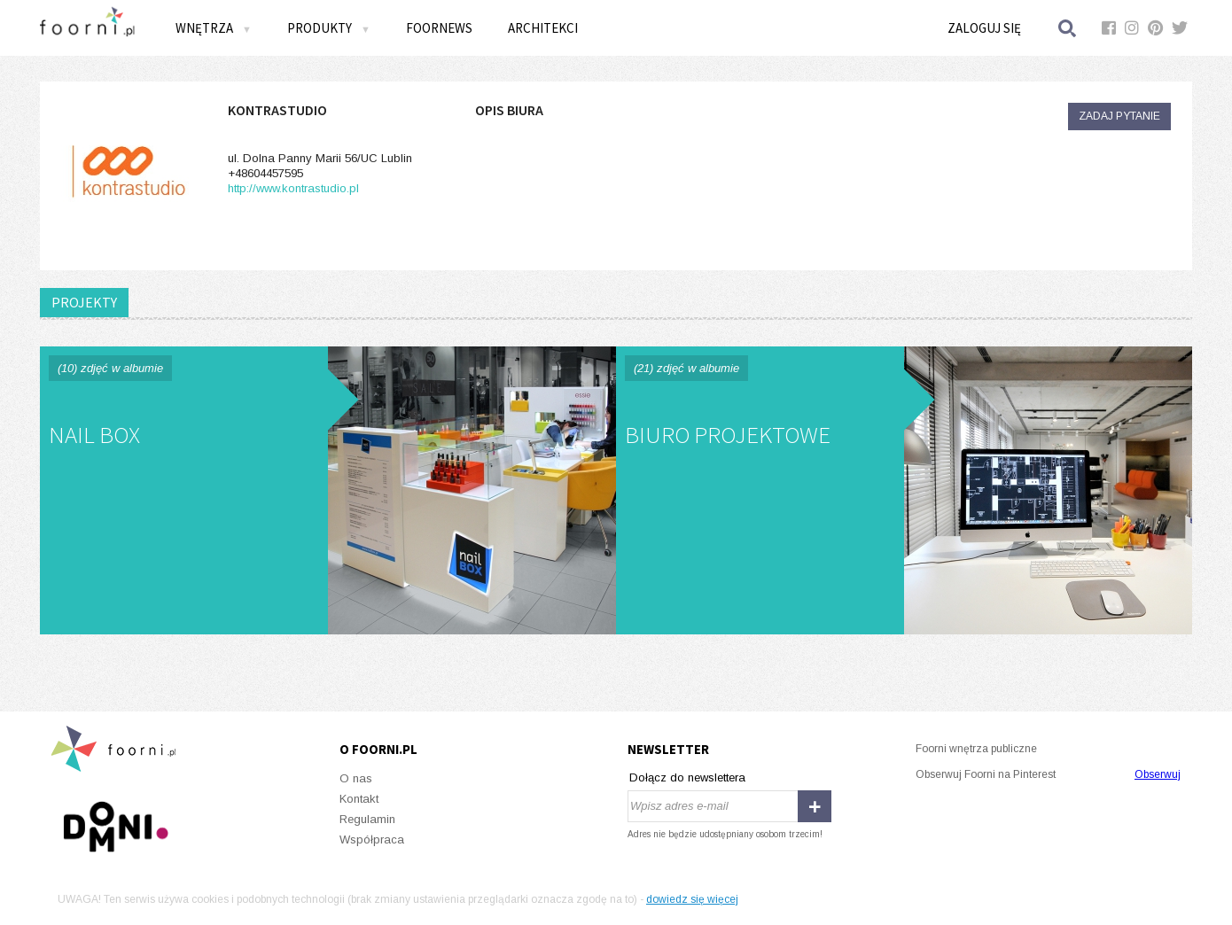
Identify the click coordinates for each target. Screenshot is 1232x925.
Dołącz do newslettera (687, 777)
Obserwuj (1158, 774)
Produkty (328, 27)
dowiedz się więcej (692, 899)
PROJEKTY (84, 302)
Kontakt (358, 798)
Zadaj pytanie (1119, 116)
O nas (355, 778)
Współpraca (371, 839)
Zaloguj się (984, 27)
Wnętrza (213, 27)
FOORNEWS (439, 27)
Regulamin (367, 819)
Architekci (543, 27)
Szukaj (1068, 28)
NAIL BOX (328, 490)
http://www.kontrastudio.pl (293, 188)
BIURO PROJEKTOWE (904, 490)
